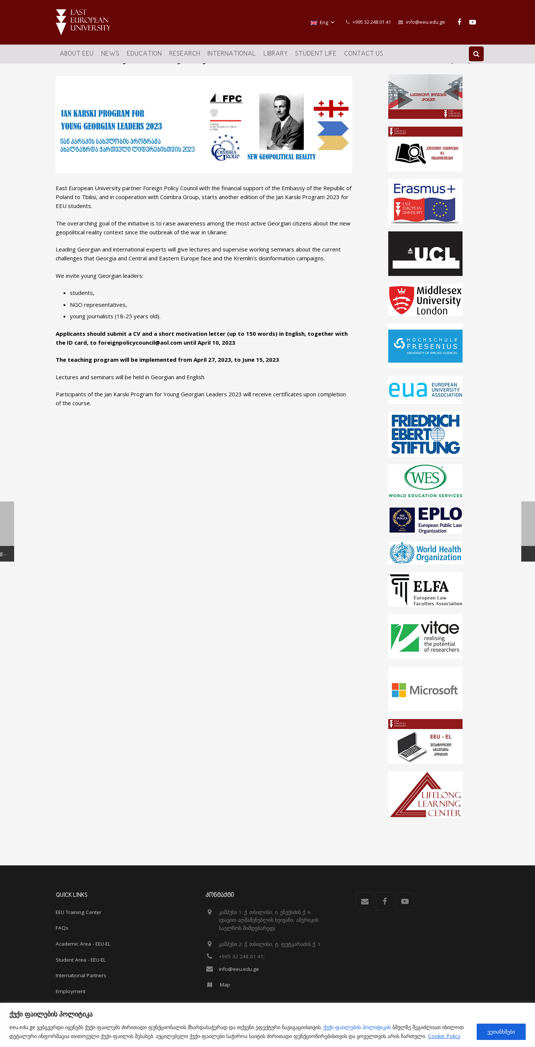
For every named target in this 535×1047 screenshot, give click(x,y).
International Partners (81, 975)
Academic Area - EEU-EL (83, 943)
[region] (267, 1025)
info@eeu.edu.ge (425, 22)
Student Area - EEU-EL (81, 959)
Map (225, 985)
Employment (70, 991)
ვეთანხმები (501, 1031)
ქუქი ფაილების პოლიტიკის (357, 1027)
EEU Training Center (78, 912)
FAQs (62, 928)
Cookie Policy (444, 1036)
